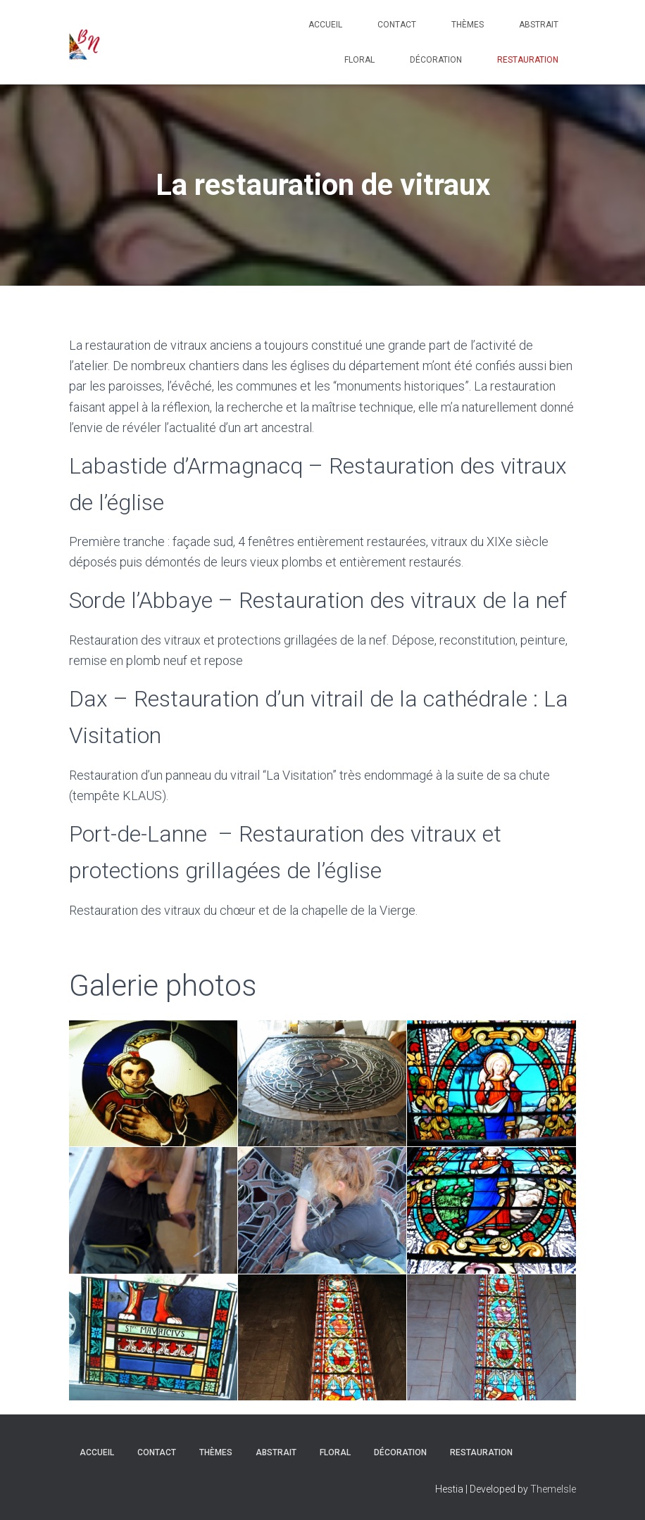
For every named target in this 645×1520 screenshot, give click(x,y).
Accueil (325, 25)
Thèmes (467, 25)
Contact (396, 25)
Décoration (436, 60)
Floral (359, 60)
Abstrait (538, 25)
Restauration (527, 60)
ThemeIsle (553, 1489)
